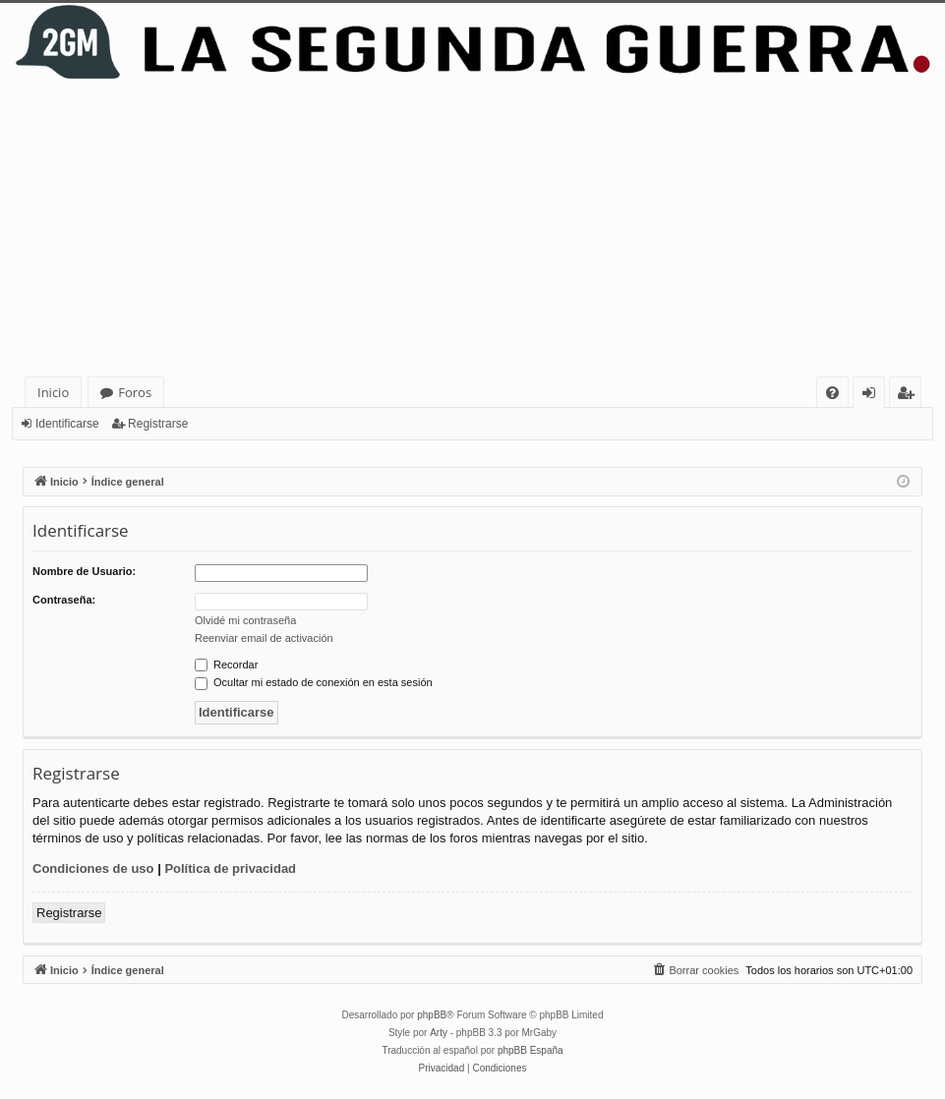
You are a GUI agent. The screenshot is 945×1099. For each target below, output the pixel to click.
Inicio (53, 392)
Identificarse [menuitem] (873, 395)
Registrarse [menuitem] (909, 395)
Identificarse (67, 424)
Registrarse (158, 424)
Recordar (226, 664)
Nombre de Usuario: (84, 571)
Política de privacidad (230, 868)
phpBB (431, 1015)
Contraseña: (63, 600)
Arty (438, 1032)
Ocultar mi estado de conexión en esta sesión (314, 682)
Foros (134, 392)
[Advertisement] (472, 229)
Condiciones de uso (93, 868)
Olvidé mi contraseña (245, 620)
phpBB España (530, 1050)
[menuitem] (832, 392)
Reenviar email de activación (264, 638)
